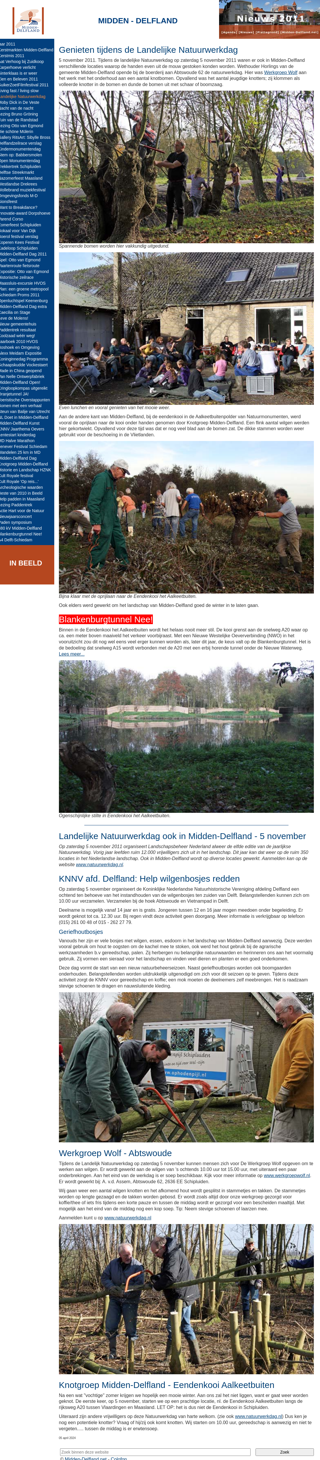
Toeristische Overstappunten (28, 400)
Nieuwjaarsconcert (19, 516)
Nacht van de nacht (20, 108)
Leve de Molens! (17, 318)
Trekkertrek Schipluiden (23, 166)
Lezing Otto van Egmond (24, 125)
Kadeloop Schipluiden (22, 248)
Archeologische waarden (24, 487)
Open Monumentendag (23, 160)
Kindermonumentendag (23, 149)
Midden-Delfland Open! (23, 382)
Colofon (123, 1450)
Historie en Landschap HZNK (28, 470)
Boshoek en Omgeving (23, 347)
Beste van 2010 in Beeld (24, 493)
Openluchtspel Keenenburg (27, 300)
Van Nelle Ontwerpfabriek (25, 376)
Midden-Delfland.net (90, 1450)
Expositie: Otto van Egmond (27, 271)
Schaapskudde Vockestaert (27, 365)
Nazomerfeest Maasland (24, 178)
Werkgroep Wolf (285, 72)
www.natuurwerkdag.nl (103, 854)
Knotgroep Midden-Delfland (27, 464)
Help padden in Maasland (25, 499)
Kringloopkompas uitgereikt (27, 388)
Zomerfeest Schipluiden (23, 225)
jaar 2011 (10, 44)
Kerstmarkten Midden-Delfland (29, 50)
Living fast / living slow (22, 90)
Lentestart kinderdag (21, 435)
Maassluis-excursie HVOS (26, 283)
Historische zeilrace (20, 277)
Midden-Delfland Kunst (23, 423)
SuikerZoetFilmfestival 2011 (27, 85)
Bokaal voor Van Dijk (21, 230)
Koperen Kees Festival (22, 242)
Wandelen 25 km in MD (23, 452)
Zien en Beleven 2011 (22, 79)
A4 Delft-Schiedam (19, 540)
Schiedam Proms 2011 (23, 295)
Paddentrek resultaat (21, 330)
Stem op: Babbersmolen (24, 155)
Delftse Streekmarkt (20, 172)
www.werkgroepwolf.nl (86, 1175)
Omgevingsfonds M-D (22, 195)
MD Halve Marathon (20, 440)
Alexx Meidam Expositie (24, 353)
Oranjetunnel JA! (17, 394)
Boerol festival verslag (22, 236)
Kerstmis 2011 (15, 55)
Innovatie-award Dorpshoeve (28, 213)
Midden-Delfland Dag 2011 (26, 254)
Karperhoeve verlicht (21, 67)
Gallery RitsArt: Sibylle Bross (28, 137)
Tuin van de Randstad (22, 120)
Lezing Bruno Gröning (22, 114)
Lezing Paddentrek (19, 505)
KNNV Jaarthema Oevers (25, 429)
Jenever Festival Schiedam (26, 446)
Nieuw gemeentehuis (21, 324)
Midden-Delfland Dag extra (26, 306)
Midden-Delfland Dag (21, 458)
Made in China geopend (24, 370)
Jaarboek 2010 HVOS (22, 341)
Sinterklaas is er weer (21, 73)
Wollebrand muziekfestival (26, 190)
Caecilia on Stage (18, 312)
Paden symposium (19, 522)
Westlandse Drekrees (21, 184)
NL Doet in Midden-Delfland (27, 417)
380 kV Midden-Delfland (24, 528)
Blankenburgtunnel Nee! (24, 534)
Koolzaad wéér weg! (20, 335)
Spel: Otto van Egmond (23, 260)
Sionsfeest (11, 201)
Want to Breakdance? (21, 207)
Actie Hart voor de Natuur (25, 510)
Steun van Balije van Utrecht (28, 411)
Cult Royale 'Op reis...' (22, 481)
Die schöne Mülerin (19, 131)
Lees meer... (76, 646)
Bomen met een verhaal (24, 405)
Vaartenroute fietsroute (22, 265)
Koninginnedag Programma (27, 359)
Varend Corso (14, 219)
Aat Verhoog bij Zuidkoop (25, 61)
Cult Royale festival (19, 475)
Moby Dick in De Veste (22, 102)
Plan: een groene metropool (27, 289)
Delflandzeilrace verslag (24, 143)
